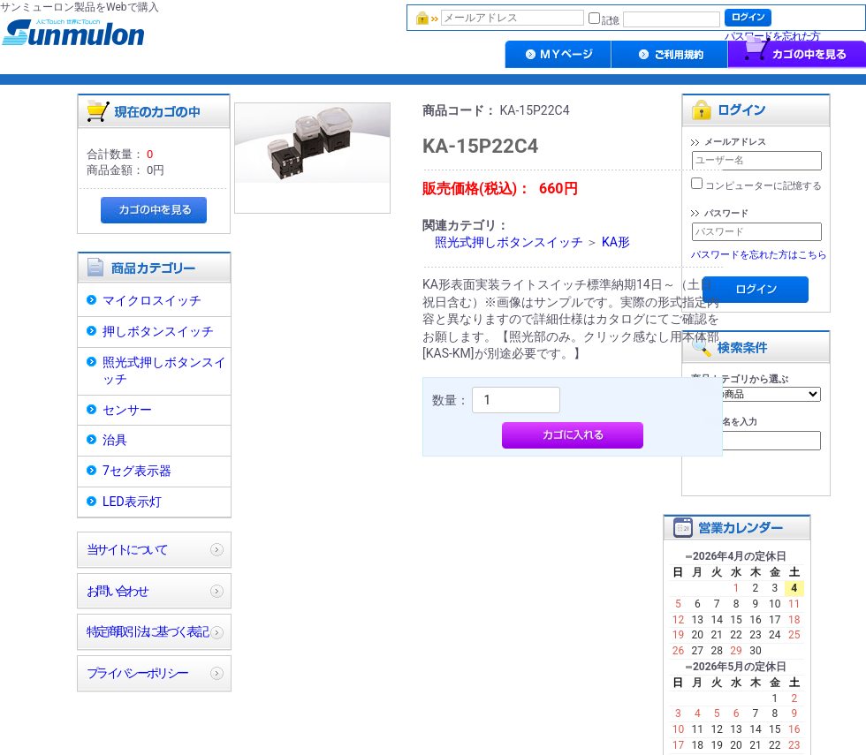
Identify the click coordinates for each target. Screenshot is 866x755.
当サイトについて (127, 549)
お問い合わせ (117, 591)
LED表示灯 (132, 502)
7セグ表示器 (137, 471)
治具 (115, 440)
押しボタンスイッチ (158, 331)
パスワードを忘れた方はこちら (759, 254)
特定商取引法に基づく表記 (147, 631)
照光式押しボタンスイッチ (164, 371)
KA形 (616, 242)
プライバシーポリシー (136, 673)
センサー (127, 410)
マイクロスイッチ (152, 300)
